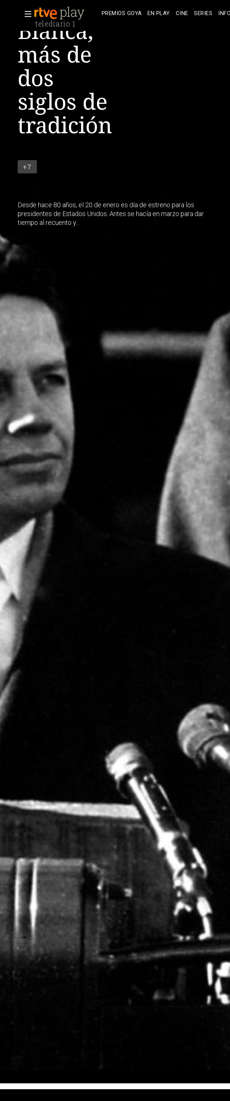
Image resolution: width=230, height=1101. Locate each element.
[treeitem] (122, 13)
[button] (26, 14)
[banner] (66, 13)
